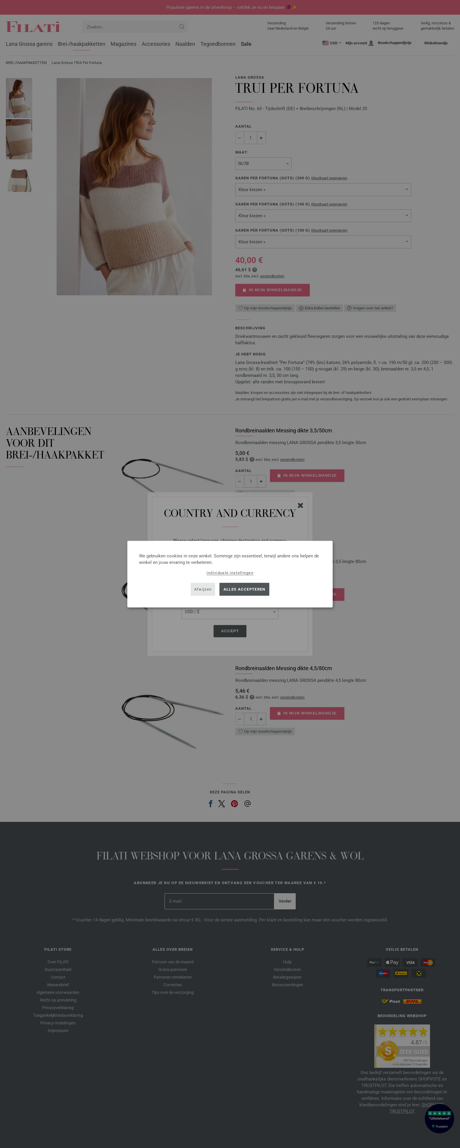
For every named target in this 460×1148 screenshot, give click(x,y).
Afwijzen (203, 589)
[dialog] (230, 574)
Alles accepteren (244, 589)
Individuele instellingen (230, 572)
